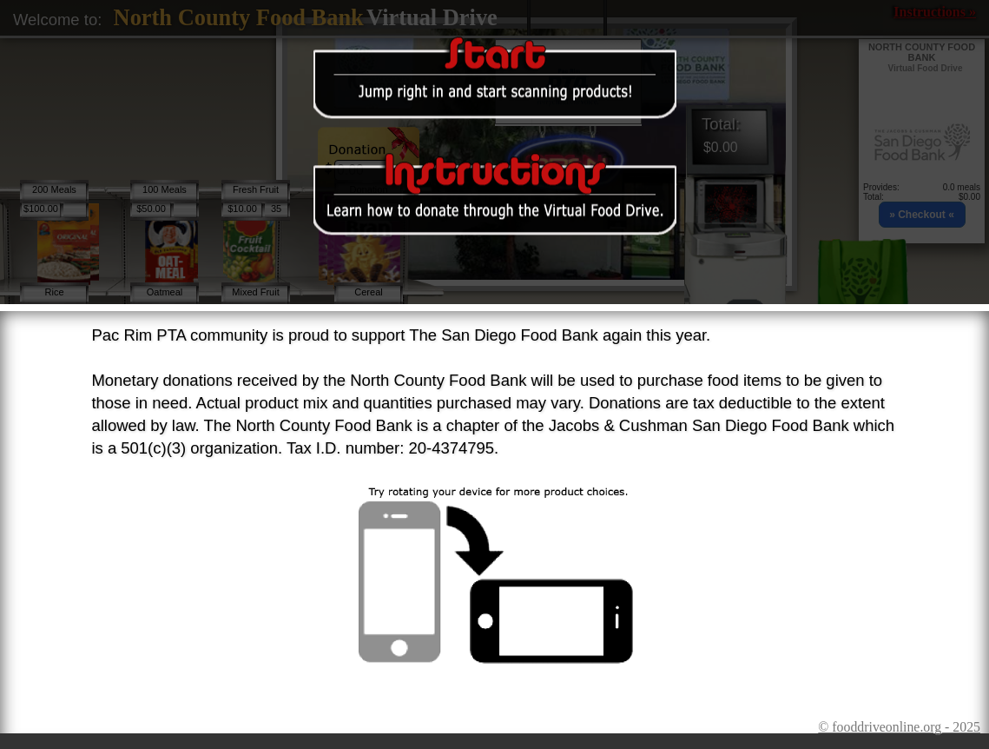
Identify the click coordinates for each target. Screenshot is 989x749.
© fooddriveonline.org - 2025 (899, 726)
